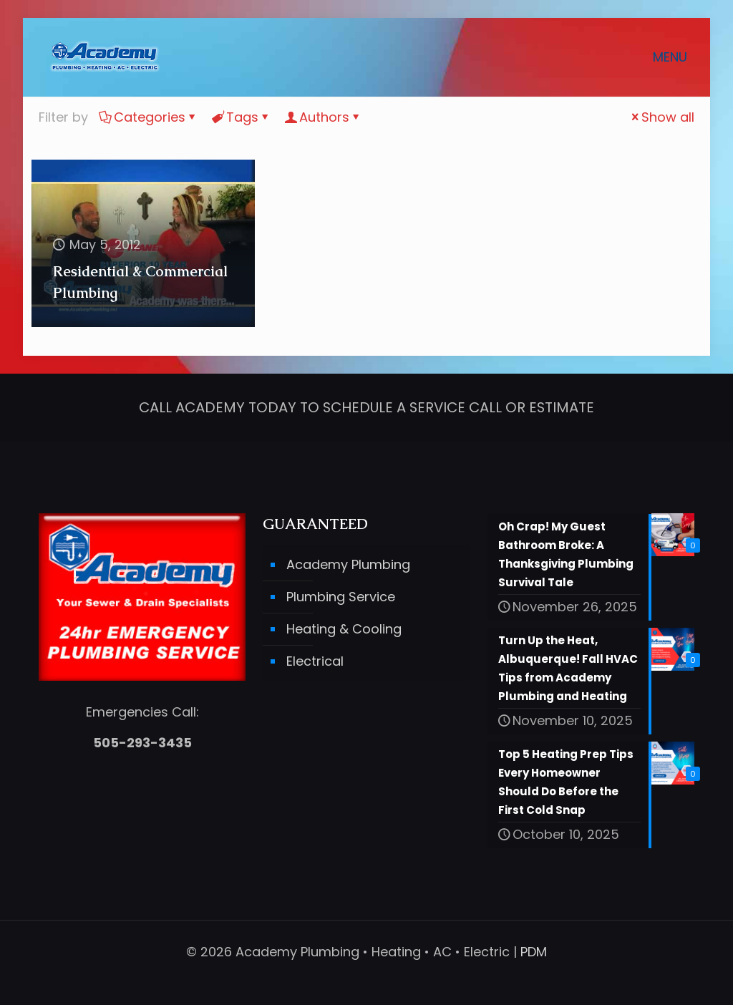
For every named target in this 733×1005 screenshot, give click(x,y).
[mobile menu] (678, 57)
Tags (241, 117)
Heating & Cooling (344, 630)
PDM (533, 952)
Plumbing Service (340, 597)
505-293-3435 (142, 743)
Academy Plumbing (348, 565)
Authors (323, 117)
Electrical (315, 662)
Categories (148, 117)
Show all (661, 117)
